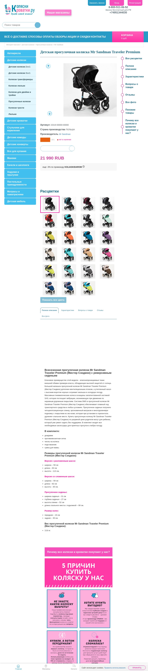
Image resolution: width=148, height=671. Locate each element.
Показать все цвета (53, 300)
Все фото (45, 316)
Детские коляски (16, 60)
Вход (116, 3)
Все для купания (16, 151)
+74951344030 (118, 12)
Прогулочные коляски (20, 101)
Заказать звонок (96, 3)
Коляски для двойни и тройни (20, 93)
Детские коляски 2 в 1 (19, 67)
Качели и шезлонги (18, 165)
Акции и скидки (78, 36)
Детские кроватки (17, 120)
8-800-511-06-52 (118, 7)
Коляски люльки (17, 86)
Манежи (11, 158)
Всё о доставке (15, 36)
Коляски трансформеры (21, 79)
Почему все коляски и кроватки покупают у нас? (132, 126)
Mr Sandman (65, 134)
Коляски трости (16, 108)
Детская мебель (16, 201)
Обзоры (61, 36)
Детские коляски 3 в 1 (19, 73)
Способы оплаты (41, 36)
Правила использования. (115, 668)
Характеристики (67, 310)
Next (49, 113)
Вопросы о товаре (85, 310)
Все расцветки (133, 58)
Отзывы (100, 310)
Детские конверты (17, 144)
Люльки (12, 114)
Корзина (127, 35)
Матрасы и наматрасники (15, 193)
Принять (136, 668)
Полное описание (49, 310)
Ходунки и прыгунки (13, 173)
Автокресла (14, 53)
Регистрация (135, 3)
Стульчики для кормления (15, 129)
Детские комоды (16, 137)
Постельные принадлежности (17, 183)
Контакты (98, 36)
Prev (48, 66)
